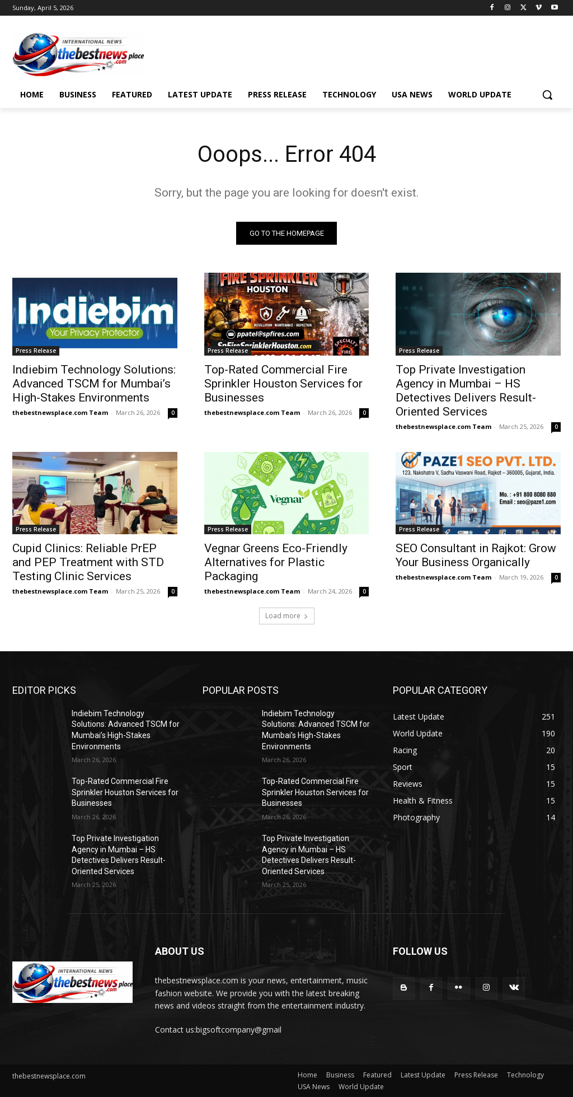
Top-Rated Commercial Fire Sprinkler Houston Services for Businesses (283, 383)
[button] (547, 94)
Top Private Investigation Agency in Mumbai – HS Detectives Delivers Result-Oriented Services (466, 390)
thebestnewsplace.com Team (60, 412)
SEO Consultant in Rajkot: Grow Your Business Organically (476, 555)
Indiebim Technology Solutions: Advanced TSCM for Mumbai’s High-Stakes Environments (94, 383)
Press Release (36, 350)
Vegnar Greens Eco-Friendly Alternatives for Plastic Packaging (275, 562)
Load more (286, 615)
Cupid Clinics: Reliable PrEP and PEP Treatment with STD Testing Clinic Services (88, 562)
